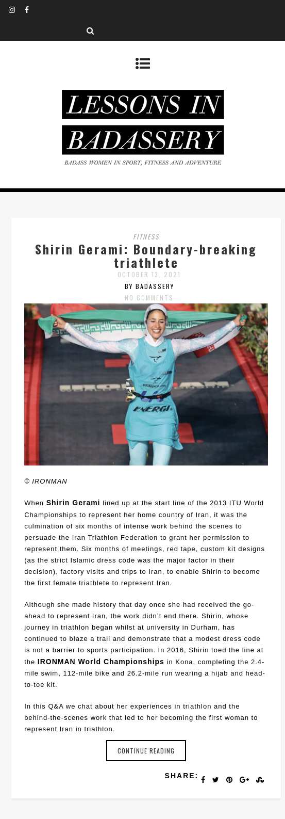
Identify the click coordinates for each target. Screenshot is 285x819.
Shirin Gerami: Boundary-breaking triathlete (146, 255)
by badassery (149, 286)
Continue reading (146, 750)
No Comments (149, 297)
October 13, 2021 (149, 274)
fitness (146, 236)
